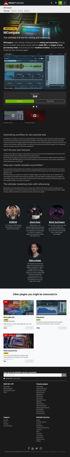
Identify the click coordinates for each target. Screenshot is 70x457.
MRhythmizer (40, 403)
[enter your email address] (33, 375)
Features (14, 11)
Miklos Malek (35, 260)
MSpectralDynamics (9, 390)
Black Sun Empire (57, 222)
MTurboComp (40, 411)
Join (64, 375)
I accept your (13, 378)
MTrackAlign (40, 409)
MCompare (39, 398)
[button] (51, 3)
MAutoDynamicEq (10, 351)
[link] (29, 448)
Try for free (50, 101)
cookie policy (53, 451)
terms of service (35, 451)
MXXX (5, 392)
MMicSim (39, 402)
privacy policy (17, 378)
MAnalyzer (40, 317)
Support (26, 11)
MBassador (39, 394)
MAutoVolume (40, 392)
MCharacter (39, 396)
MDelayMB (7, 386)
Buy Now (19, 101)
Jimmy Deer (35, 222)
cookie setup (61, 451)
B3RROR (13, 222)
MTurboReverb (40, 413)
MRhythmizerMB (41, 405)
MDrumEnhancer (41, 400)
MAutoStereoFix (41, 390)
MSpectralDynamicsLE (42, 407)
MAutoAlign (39, 386)
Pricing (20, 11)
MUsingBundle (9, 317)
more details (29, 327)
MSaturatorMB (8, 388)
